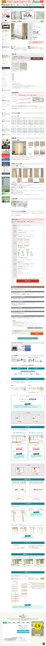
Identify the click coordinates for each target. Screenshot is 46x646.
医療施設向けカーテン (5, 63)
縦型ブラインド (4, 79)
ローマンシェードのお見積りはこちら (16, 215)
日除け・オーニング (4, 125)
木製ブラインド (4, 78)
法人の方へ (28, 7)
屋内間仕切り (4, 131)
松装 (11, 9)
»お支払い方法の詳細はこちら (15, 305)
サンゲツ (4, 33)
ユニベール (4, 45)
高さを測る (36, 368)
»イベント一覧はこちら (41, 636)
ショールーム (10, 7)
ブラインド (3, 76)
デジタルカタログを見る (38, 327)
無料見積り (24, 294)
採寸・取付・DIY (15, 7)
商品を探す (4, 7)
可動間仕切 (3, 109)
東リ (3, 42)
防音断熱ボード (4, 119)
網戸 (2, 88)
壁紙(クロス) (3, 115)
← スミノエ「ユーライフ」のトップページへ (27, 338)
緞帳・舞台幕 (4, 112)
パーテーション (4, 106)
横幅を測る (19, 368)
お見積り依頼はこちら (36, 42)
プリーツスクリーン (4, 82)
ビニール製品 (4, 103)
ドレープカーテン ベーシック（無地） (5, 59)
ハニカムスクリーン (4, 84)
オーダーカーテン (4, 70)
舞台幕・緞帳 (4, 66)
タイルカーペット (4, 91)
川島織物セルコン (5, 35)
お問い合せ (37, 333)
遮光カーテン (4, 48)
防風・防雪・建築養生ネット (6, 128)
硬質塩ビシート (4, 116)
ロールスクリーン (4, 81)
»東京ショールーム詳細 (23, 630)
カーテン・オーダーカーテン (16, 9)
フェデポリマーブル (6, 44)
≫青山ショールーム (5, 167)
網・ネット (3, 122)
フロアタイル (4, 94)
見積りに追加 (27, 280)
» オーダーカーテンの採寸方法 (34, 323)
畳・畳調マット (4, 97)
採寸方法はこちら (31, 234)
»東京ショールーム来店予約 (23, 632)
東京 (5, 622)
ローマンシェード (4, 72)
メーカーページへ (30, 327)
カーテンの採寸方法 (4, 29)
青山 (9, 622)
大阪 (23, 622)
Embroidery (27, 9)
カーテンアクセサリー (5, 75)
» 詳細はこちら (35, 35)
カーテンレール (4, 73)
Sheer (27, 10)
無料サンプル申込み (36, 58)
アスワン (4, 39)
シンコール (4, 38)
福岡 (27, 622)
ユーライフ (24, 9)
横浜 (14, 622)
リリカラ (4, 36)
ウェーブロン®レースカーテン (6, 51)
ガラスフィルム (4, 87)
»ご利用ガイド (25, 289)
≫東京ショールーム (5, 166)
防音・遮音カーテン (4, 54)
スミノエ (4, 41)
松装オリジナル (5, 32)
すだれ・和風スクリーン (5, 85)
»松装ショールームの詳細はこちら (23, 620)
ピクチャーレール (4, 118)
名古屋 (19, 622)
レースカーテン (4, 60)
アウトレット (4, 137)
